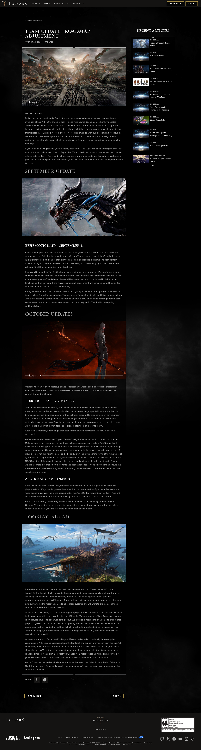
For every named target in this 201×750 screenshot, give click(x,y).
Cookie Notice (87, 737)
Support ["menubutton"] (78, 3)
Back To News (33, 21)
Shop (191, 4)
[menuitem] (36, 3)
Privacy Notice (72, 737)
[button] (74, 77)
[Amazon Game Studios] (13, 739)
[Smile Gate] (32, 739)
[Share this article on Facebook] (45, 680)
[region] (153, 101)
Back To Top (100, 720)
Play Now (175, 4)
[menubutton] (100, 730)
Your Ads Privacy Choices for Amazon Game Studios (120, 737)
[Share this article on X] (37, 680)
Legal (60, 737)
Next (117, 696)
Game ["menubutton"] (36, 3)
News (47, 3)
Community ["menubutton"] (61, 3)
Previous (34, 696)
